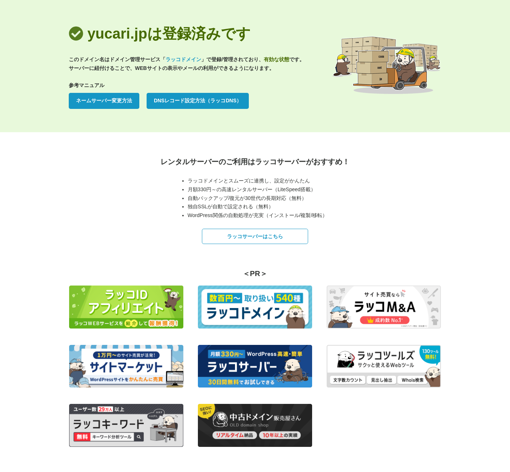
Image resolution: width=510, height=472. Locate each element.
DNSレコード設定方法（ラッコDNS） (198, 100)
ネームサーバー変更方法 (104, 100)
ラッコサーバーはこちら (255, 236)
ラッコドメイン (183, 59)
